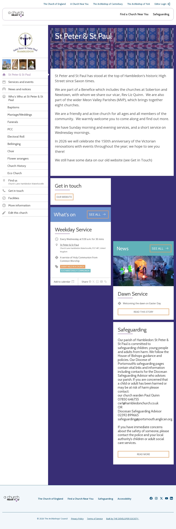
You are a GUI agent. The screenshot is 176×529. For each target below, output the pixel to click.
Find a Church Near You (134, 14)
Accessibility (124, 498)
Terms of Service (95, 518)
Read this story (143, 311)
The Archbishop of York (138, 4)
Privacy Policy (77, 518)
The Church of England (54, 4)
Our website (64, 197)
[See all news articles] (160, 248)
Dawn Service (133, 294)
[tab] (64, 281)
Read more (143, 454)
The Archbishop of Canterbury (108, 4)
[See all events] (98, 214)
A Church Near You (79, 4)
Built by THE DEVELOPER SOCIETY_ (122, 518)
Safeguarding (161, 14)
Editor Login (162, 4)
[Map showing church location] (143, 208)
